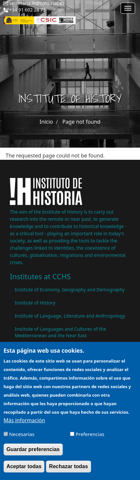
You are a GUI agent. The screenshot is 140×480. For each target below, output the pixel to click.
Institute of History (35, 303)
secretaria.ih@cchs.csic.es (36, 3)
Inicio (46, 121)
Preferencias (90, 438)
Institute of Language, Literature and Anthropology (70, 316)
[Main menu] (128, 8)
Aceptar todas (24, 471)
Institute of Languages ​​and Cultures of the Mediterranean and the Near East (60, 332)
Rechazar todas (68, 471)
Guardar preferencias (33, 454)
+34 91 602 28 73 (27, 10)
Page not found (81, 121)
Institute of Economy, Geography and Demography (70, 289)
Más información (24, 424)
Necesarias (22, 438)
